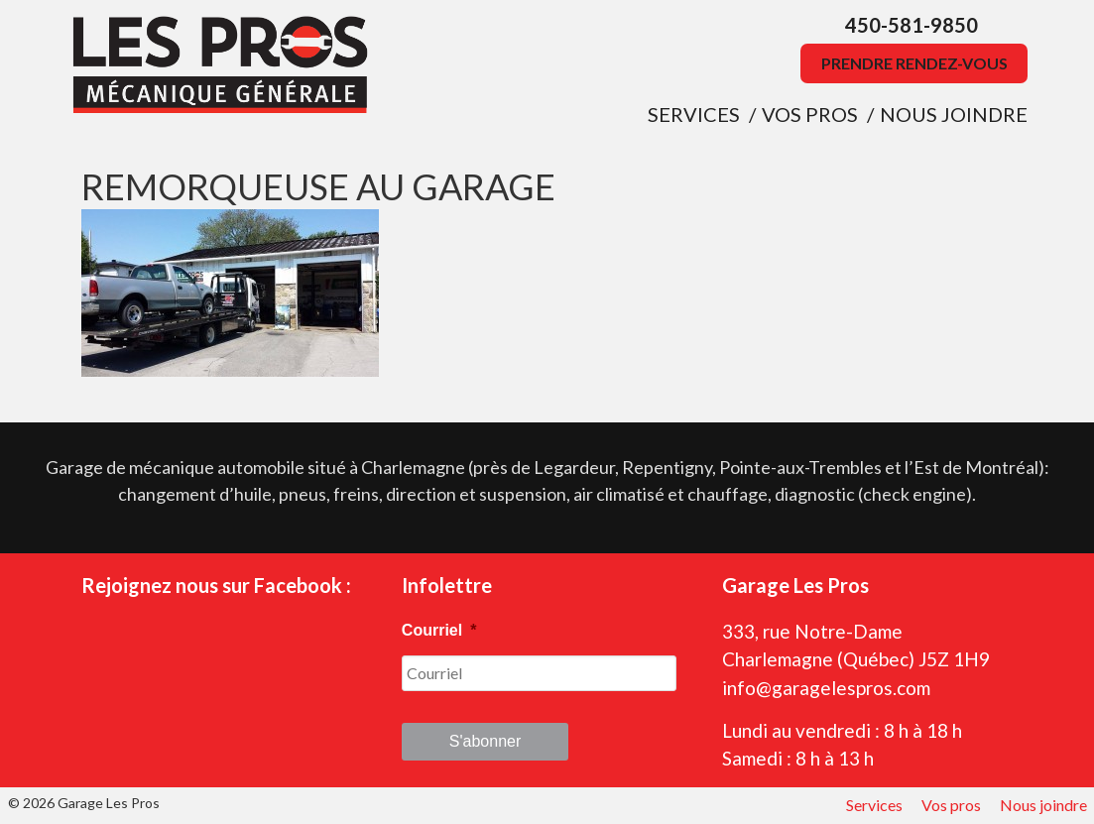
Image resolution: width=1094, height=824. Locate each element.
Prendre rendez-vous (914, 63)
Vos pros (810, 114)
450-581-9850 (911, 25)
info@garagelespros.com (826, 687)
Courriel (439, 630)
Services (694, 114)
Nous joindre (954, 114)
